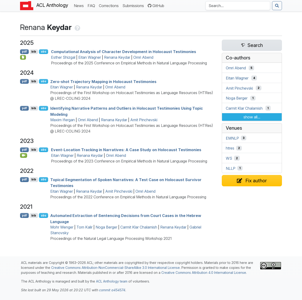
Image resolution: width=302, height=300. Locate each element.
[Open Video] (23, 155)
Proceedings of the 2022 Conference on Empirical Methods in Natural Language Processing (128, 197)
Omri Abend (143, 57)
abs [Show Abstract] (43, 51)
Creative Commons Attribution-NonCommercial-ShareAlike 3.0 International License (115, 268)
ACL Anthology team (111, 281)
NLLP (230, 168)
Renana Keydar (117, 57)
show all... (251, 117)
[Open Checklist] (23, 57)
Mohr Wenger (61, 227)
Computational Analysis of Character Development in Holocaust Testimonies (123, 51)
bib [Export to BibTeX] (33, 51)
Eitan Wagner (89, 57)
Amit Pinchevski (143, 119)
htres (230, 148)
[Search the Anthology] (238, 5)
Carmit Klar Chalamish (138, 227)
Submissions (134, 5)
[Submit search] (277, 5)
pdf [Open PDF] (24, 51)
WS (229, 158)
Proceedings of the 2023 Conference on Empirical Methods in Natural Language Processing (129, 161)
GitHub (156, 5)
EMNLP (232, 138)
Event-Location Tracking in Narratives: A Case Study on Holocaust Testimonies (126, 149)
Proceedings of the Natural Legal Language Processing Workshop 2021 (111, 238)
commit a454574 (112, 290)
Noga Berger (106, 227)
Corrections (110, 5)
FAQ (92, 5)
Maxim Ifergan (62, 119)
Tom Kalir (84, 227)
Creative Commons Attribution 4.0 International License (203, 273)
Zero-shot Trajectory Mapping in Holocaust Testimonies (103, 81)
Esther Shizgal (63, 57)
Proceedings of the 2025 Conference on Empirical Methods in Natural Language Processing (129, 63)
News (80, 5)
